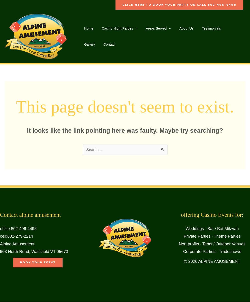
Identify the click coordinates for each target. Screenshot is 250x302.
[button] (133, 28)
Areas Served (154, 28)
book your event (37, 262)
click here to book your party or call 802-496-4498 (179, 4)
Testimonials (204, 28)
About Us (181, 28)
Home (88, 28)
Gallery (226, 28)
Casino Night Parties (117, 28)
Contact (89, 44)
